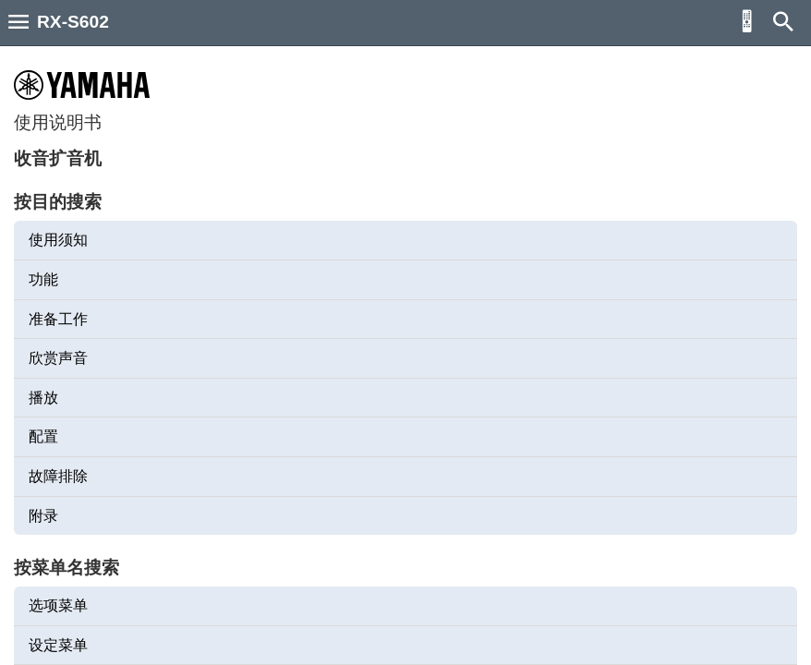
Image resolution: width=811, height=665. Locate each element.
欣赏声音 (58, 358)
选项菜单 (58, 605)
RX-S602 (73, 21)
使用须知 (58, 240)
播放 (43, 397)
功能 (43, 279)
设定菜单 (58, 645)
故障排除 (58, 476)
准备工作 (58, 319)
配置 (43, 436)
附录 (43, 516)
